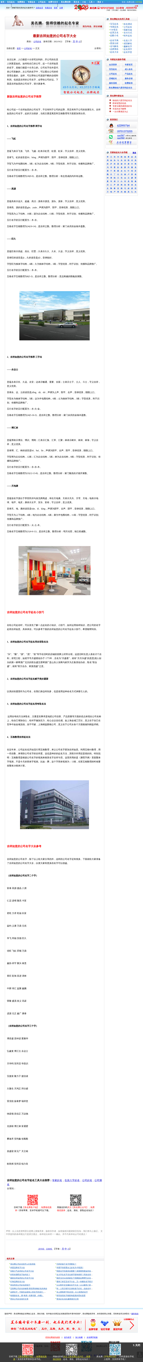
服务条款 (135, 1314)
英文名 (76, 2)
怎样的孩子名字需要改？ (66, 1264)
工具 (91, 2)
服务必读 (129, 78)
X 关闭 (136, 1345)
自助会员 (39, 8)
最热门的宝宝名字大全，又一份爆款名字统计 (75, 1281)
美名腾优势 (66, 2)
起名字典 (114, 40)
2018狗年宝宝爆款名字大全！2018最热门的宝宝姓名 (77, 1285)
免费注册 (130, 2)
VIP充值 (139, 2)
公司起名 (42, 2)
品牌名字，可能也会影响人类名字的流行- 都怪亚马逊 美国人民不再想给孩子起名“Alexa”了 (46, 1292)
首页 (2, 2)
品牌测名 (114, 49)
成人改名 (129, 69)
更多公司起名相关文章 (19, 1299)
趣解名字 (128, 46)
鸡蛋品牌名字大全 (17, 1267)
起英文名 (114, 32)
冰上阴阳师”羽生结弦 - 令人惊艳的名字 (72, 1292)
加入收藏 (79, 1337)
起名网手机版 (92, 1337)
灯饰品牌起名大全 (17, 1281)
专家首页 (129, 65)
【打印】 (41, 1249)
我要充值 (128, 30)
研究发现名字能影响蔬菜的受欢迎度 (71, 1295)
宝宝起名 (11, 2)
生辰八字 (128, 40)
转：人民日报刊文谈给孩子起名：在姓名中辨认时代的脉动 (80, 1288)
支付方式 (128, 33)
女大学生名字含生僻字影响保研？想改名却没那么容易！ (79, 1274)
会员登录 (113, 65)
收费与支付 (53, 2)
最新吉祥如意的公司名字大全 (22, 1278)
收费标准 (129, 83)
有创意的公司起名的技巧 (20, 1285)
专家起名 (31, 2)
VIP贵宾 (114, 30)
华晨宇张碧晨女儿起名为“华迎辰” (70, 1267)
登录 (123, 2)
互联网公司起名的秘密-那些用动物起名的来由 (28, 1288)
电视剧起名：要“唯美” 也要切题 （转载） (27, 1295)
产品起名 (129, 74)
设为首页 (67, 1337)
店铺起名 (113, 78)
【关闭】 (49, 1249)
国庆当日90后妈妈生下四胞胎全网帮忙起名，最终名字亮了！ (81, 1278)
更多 (99, 2)
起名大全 (114, 52)
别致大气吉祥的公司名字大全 (22, 1271)
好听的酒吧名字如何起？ (20, 1274)
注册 (61, 8)
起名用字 (128, 49)
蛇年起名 (128, 36)
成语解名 (128, 43)
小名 (84, 2)
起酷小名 (114, 35)
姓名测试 (128, 24)
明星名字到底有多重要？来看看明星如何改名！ (76, 1271)
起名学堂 (128, 52)
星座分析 (114, 43)
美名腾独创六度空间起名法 (120, 88)
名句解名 (114, 46)
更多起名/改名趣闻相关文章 (68, 1299)
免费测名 (21, 2)
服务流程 (113, 83)
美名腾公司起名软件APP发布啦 (22, 1264)
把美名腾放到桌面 (52, 1337)
